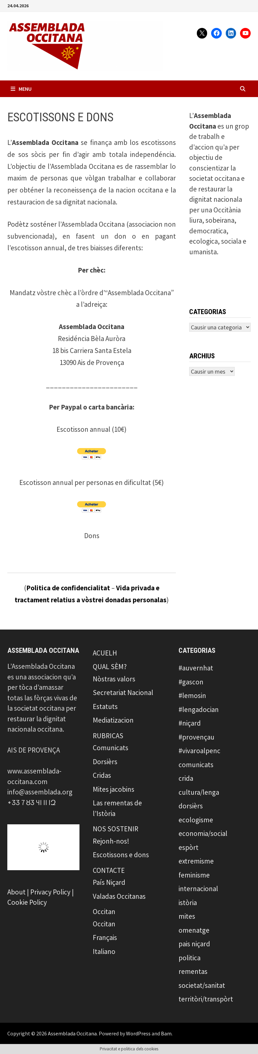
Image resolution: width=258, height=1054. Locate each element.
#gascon (191, 681)
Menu (21, 88)
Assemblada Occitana (72, 1033)
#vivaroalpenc (199, 750)
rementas (193, 971)
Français (105, 937)
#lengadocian (199, 709)
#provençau (196, 737)
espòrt (188, 847)
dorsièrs (191, 805)
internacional (198, 888)
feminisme (194, 875)
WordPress (138, 1033)
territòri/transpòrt (206, 999)
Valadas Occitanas (119, 896)
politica (189, 957)
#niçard (190, 723)
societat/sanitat (202, 985)
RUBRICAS (108, 735)
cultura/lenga (199, 792)
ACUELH (105, 652)
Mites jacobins (113, 789)
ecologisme (196, 819)
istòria (188, 902)
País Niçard (109, 882)
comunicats (196, 764)
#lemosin (192, 695)
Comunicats (110, 747)
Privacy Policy (50, 891)
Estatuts (105, 706)
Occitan (104, 911)
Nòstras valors (114, 678)
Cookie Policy (27, 902)
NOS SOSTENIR (115, 828)
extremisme (196, 861)
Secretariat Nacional (123, 692)
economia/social (203, 833)
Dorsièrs (105, 761)
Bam (166, 1033)
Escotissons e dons (121, 854)
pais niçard (194, 943)
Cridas (102, 775)
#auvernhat (196, 667)
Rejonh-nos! (111, 841)
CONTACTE (109, 870)
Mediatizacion (113, 720)
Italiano (104, 951)
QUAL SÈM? (110, 666)
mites (187, 916)
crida (186, 778)
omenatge (194, 930)
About (16, 891)
